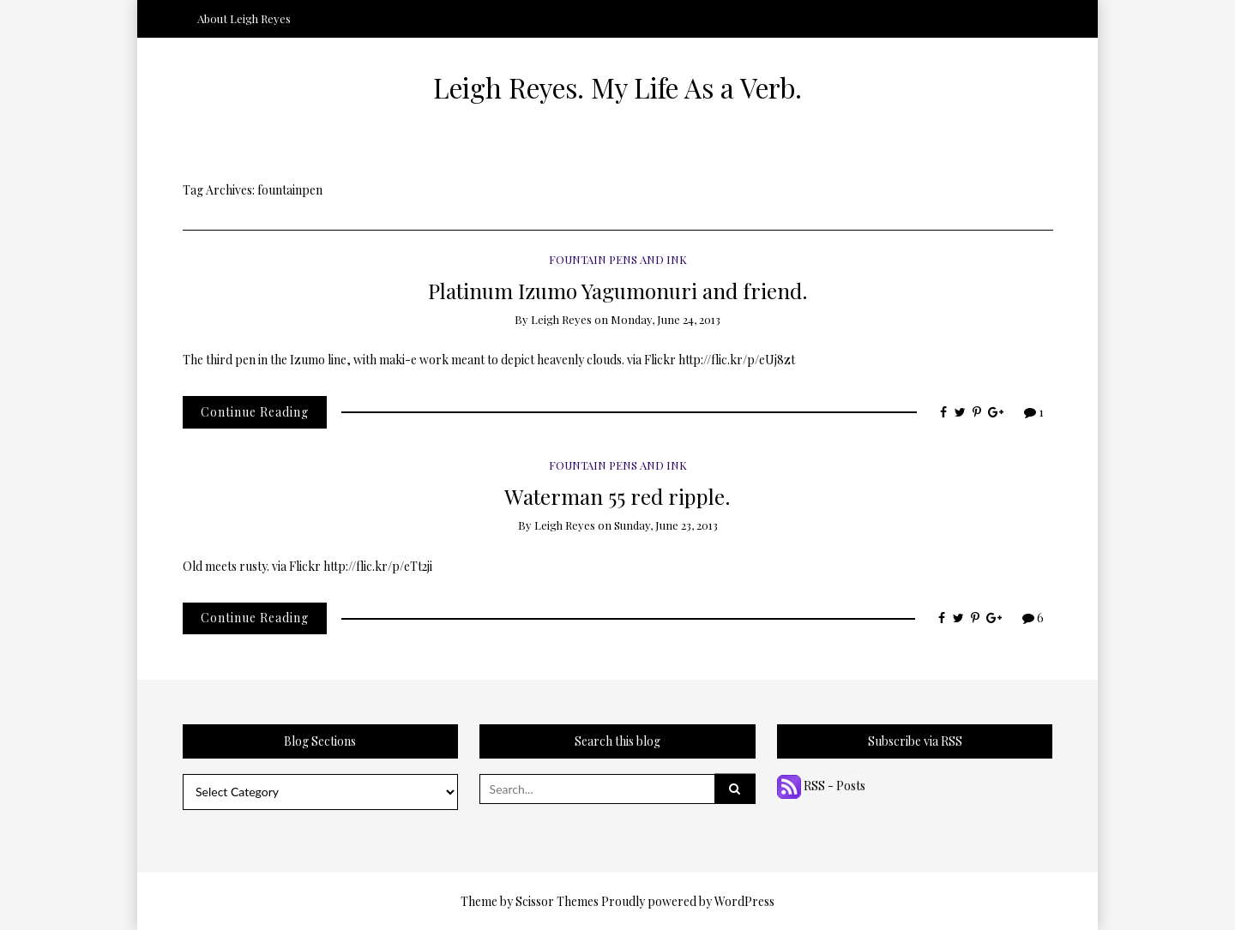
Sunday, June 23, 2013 (666, 525)
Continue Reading (255, 412)
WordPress (744, 901)
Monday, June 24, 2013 (665, 319)
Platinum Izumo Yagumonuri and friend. (618, 290)
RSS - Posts (821, 785)
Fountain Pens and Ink (618, 259)
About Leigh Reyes (244, 18)
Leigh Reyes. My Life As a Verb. (617, 87)
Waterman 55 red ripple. (617, 496)
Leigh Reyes (561, 319)
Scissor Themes (557, 901)
